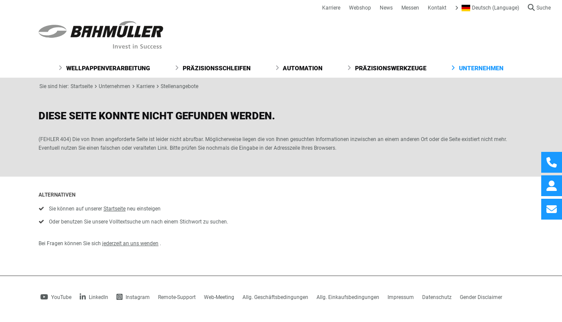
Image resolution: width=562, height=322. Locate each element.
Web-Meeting (219, 297)
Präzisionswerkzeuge (386, 68)
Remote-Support (177, 297)
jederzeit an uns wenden (130, 243)
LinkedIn (94, 297)
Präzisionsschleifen (213, 68)
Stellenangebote (179, 86)
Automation (299, 68)
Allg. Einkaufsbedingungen (348, 297)
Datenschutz (437, 297)
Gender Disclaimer (481, 297)
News (386, 8)
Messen (410, 8)
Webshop (360, 8)
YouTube (55, 297)
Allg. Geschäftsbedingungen (275, 297)
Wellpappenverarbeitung (104, 68)
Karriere (331, 8)
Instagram (133, 297)
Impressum (401, 297)
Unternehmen (477, 68)
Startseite (82, 86)
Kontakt (437, 8)
